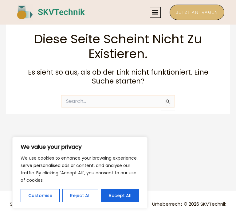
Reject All (80, 195)
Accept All (120, 195)
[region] (80, 173)
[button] (154, 12)
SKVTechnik (61, 12)
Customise (40, 195)
